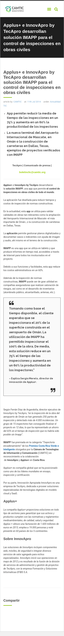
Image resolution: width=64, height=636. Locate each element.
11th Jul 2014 (34, 101)
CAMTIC (17, 101)
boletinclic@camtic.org (32, 172)
